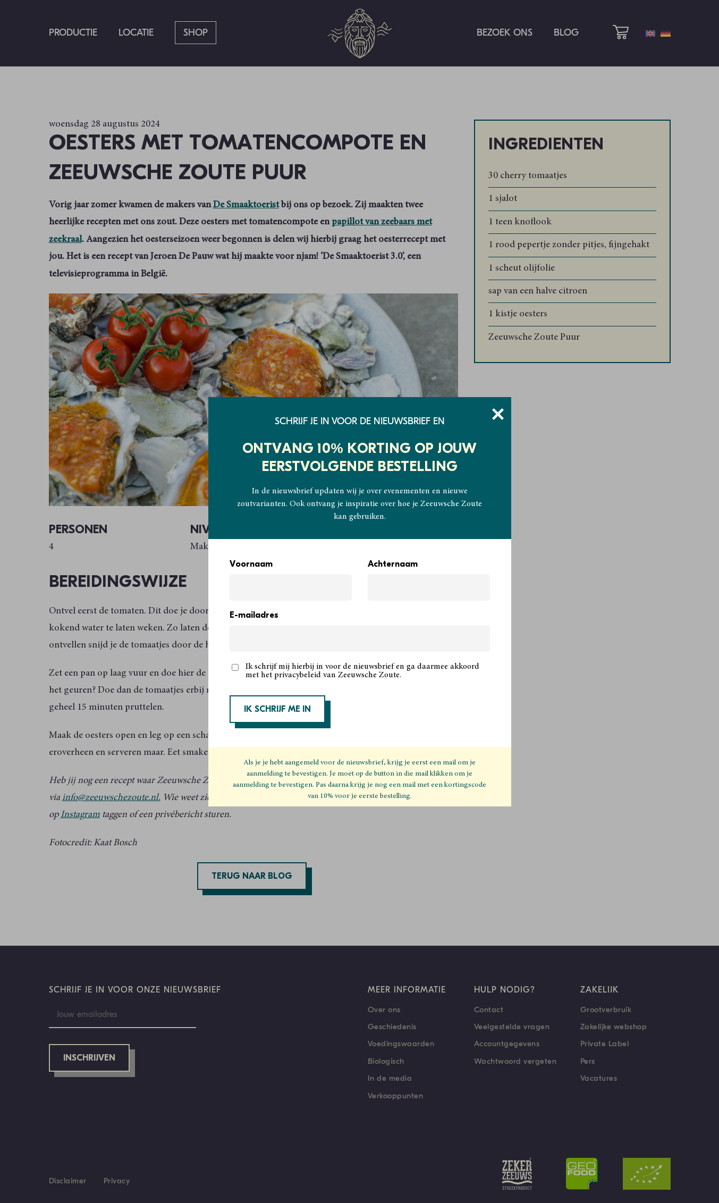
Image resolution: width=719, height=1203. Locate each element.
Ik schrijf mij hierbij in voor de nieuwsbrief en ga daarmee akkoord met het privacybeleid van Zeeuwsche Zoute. (362, 670)
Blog (566, 32)
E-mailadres (254, 615)
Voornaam (251, 564)
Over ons (384, 1009)
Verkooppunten (396, 1095)
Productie (73, 32)
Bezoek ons (504, 32)
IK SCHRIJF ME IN (277, 709)
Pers (587, 1061)
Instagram (80, 815)
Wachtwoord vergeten (515, 1061)
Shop (195, 32)
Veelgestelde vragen (512, 1026)
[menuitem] (650, 33)
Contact (489, 1009)
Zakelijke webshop (613, 1026)
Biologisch (386, 1061)
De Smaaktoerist (246, 205)
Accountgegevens (507, 1043)
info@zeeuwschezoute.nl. (111, 798)
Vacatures (599, 1078)
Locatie (136, 32)
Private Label (604, 1043)
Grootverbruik (606, 1009)
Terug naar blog (252, 876)
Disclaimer (68, 1180)
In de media (390, 1078)
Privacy (117, 1180)
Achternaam (393, 564)
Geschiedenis (392, 1026)
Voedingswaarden (401, 1043)
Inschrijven (89, 1058)
